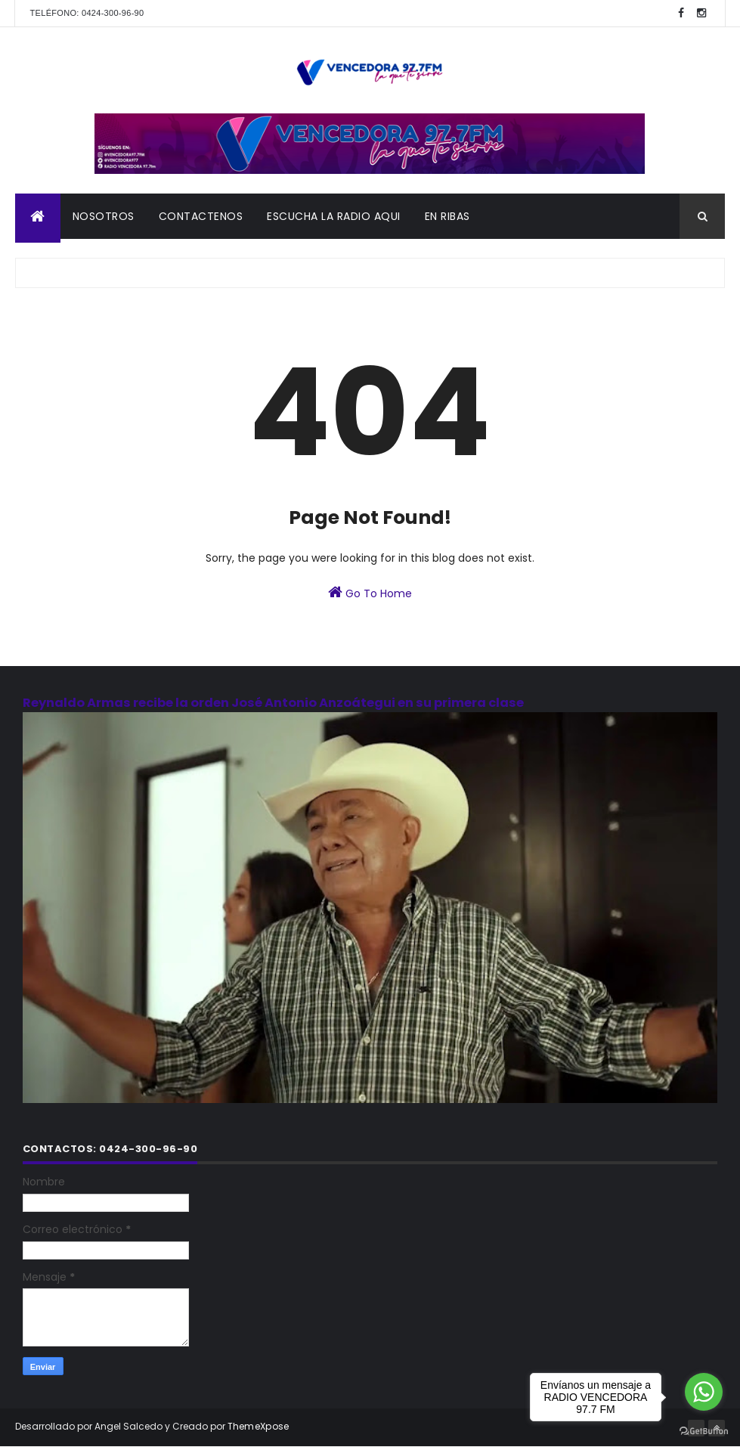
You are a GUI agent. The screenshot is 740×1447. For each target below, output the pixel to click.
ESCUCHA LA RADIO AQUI (334, 216)
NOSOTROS (104, 216)
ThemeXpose (258, 1426)
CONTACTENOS (201, 216)
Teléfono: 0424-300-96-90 (87, 12)
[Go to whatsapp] (704, 1392)
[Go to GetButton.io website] (704, 1431)
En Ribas (447, 216)
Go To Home (370, 592)
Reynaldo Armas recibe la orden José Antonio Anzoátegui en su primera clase (273, 702)
